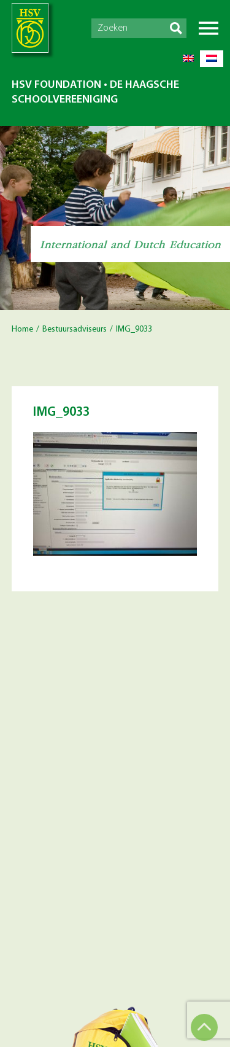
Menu (208, 28)
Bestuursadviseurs (74, 329)
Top (204, 1027)
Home (22, 329)
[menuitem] (188, 58)
